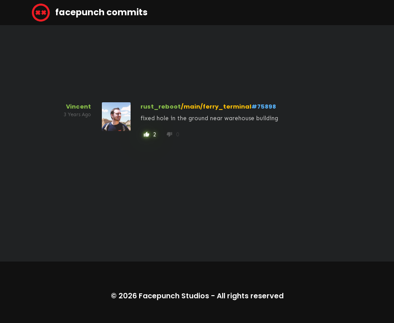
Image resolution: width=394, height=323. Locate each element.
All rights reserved (250, 296)
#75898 (263, 106)
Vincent (78, 106)
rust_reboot (160, 106)
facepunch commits (90, 13)
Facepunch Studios (174, 296)
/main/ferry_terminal (216, 106)
